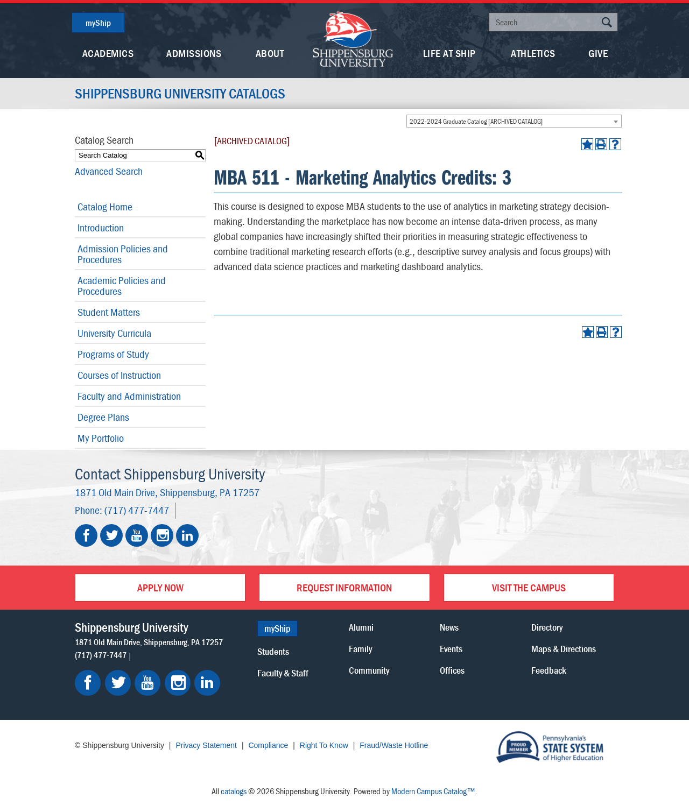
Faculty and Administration (129, 395)
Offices (452, 670)
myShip (98, 23)
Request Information (344, 587)
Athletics (533, 53)
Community (369, 670)
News (449, 627)
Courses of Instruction (119, 375)
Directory (547, 627)
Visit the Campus (529, 587)
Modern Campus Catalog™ (433, 791)
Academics (108, 53)
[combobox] (514, 121)
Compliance (268, 745)
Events (451, 648)
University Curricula (114, 333)
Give (598, 53)
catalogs (234, 791)
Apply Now (160, 587)
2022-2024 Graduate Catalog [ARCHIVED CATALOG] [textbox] (476, 121)
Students (273, 651)
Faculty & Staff (282, 673)
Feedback (548, 670)
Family (360, 648)
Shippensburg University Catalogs (180, 94)
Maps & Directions (563, 648)
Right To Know (324, 745)
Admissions (193, 53)
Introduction (101, 227)
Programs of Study (113, 354)
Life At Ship (449, 53)
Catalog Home (105, 206)
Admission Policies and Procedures (123, 254)
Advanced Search (109, 171)
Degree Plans (103, 416)
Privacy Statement (206, 745)
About (270, 53)
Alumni (361, 627)
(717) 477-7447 (136, 510)
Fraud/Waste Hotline (394, 745)
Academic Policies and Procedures (122, 285)
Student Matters (109, 312)
